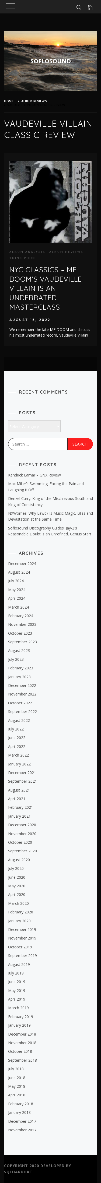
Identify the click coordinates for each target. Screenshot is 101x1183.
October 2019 (20, 946)
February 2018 (20, 1103)
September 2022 (22, 711)
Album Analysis (27, 252)
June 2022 (16, 737)
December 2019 (22, 929)
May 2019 (16, 990)
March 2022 (18, 755)
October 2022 (20, 702)
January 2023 (19, 676)
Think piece (22, 258)
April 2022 (16, 746)
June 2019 (16, 981)
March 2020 (18, 903)
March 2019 (18, 1007)
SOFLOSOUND (50, 61)
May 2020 (16, 885)
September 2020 (22, 850)
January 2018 (19, 1112)
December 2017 (22, 1121)
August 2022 (19, 720)
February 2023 (20, 667)
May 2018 (16, 1086)
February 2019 (20, 1016)
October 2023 (20, 633)
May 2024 (16, 589)
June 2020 (16, 877)
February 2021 (20, 807)
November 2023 (22, 624)
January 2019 (19, 1025)
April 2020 (16, 894)
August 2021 (19, 790)
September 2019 (22, 955)
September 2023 (22, 641)
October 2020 (20, 842)
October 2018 (20, 1051)
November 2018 (22, 1042)
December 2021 (22, 772)
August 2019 (19, 964)
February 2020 (20, 911)
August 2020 (19, 859)
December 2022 (22, 685)
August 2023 (19, 650)
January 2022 (19, 764)
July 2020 (16, 868)
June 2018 (16, 1077)
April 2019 (16, 999)
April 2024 (16, 598)
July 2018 (16, 1068)
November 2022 (22, 694)
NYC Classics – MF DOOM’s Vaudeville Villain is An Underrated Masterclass (45, 288)
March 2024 (18, 607)
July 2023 (16, 659)
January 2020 (19, 920)
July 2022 (16, 729)
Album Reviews (66, 252)
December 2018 (22, 1034)
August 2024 (19, 572)
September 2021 (22, 781)
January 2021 (19, 816)
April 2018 (16, 1094)
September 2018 (22, 1060)
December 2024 (22, 563)
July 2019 (16, 973)
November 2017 (22, 1129)
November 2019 (22, 938)
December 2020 (22, 824)
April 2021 (16, 798)
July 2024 (16, 580)
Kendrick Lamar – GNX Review (34, 475)
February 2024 (20, 615)
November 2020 (22, 833)
